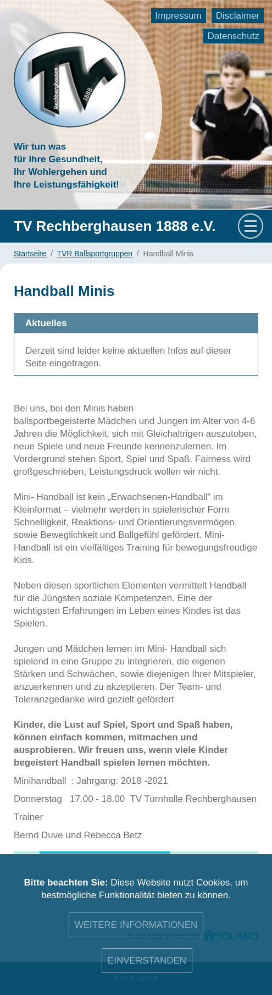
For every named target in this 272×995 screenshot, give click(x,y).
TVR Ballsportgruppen (94, 253)
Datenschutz (234, 36)
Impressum (179, 15)
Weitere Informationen (136, 925)
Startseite (30, 253)
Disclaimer (237, 15)
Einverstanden (147, 960)
